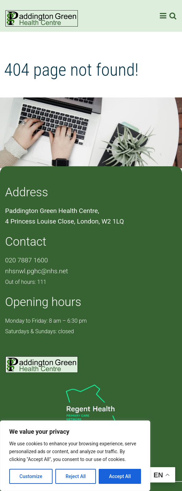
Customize (30, 476)
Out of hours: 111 (25, 282)
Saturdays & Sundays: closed (39, 331)
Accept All (120, 476)
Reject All (76, 476)
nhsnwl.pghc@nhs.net (36, 271)
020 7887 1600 (26, 260)
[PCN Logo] (91, 409)
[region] (75, 455)
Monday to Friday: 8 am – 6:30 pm (46, 321)
